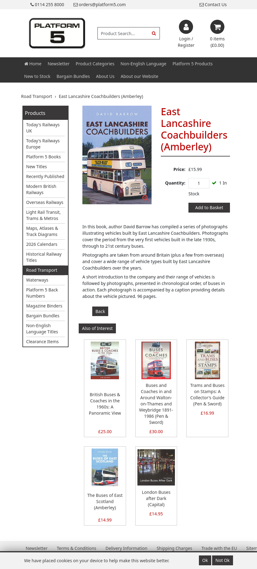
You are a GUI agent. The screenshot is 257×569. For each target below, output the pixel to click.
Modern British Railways (41, 189)
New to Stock (37, 76)
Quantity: (175, 183)
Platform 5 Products (192, 64)
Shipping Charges (174, 548)
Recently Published (45, 176)
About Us (105, 76)
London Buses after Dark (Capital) (156, 498)
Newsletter (58, 64)
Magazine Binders (44, 306)
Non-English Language (143, 64)
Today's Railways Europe (43, 144)
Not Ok (222, 560)
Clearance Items (42, 341)
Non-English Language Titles (42, 329)
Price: (179, 169)
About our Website (139, 76)
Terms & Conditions (77, 548)
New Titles (36, 166)
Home (33, 64)
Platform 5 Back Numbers (42, 293)
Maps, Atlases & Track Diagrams (42, 231)
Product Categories (95, 64)
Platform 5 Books (43, 157)
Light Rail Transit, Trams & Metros (43, 215)
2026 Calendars (41, 244)
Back (100, 311)
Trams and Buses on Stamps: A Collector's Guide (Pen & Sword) (207, 394)
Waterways (37, 280)
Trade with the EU (219, 548)
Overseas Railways (44, 202)
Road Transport (41, 270)
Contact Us (213, 4)
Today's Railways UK (43, 128)
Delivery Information (126, 548)
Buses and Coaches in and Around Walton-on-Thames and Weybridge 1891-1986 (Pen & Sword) (156, 403)
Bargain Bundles (73, 76)
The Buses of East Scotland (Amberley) (105, 501)
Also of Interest (97, 328)
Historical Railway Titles (43, 257)
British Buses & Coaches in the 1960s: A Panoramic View (105, 404)
